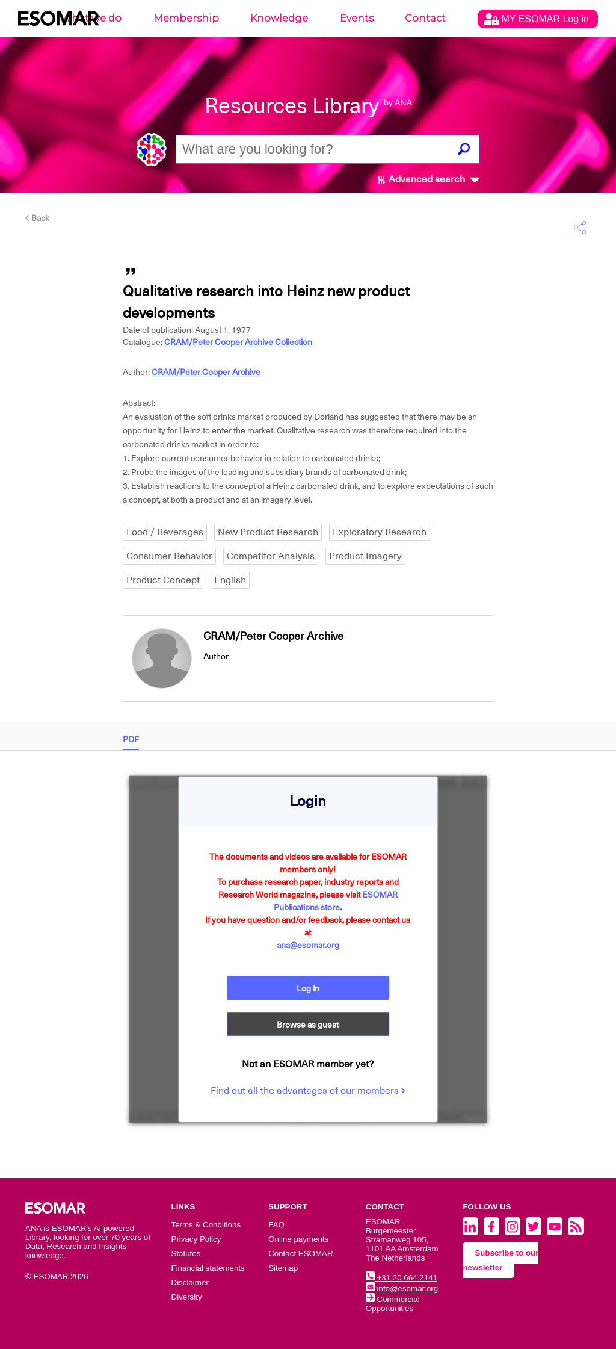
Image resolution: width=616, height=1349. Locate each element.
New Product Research (268, 532)
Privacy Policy (196, 1239)
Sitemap (283, 1268)
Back (37, 217)
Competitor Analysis (271, 556)
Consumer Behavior (169, 556)
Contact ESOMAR (300, 1253)
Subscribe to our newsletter (500, 1260)
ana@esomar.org (308, 945)
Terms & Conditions (206, 1224)
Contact (425, 18)
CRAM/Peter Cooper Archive (206, 372)
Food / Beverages (164, 532)
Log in (308, 988)
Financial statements (208, 1268)
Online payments (298, 1239)
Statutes (186, 1253)
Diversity (186, 1296)
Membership (186, 18)
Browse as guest (308, 1024)
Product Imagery (365, 556)
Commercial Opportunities (393, 1304)
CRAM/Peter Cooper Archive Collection (238, 341)
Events (357, 18)
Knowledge (279, 18)
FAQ (276, 1224)
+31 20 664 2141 (401, 1277)
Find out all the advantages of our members (308, 1091)
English (230, 580)
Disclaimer (190, 1282)
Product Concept (163, 580)
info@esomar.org (402, 1288)
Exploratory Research (380, 532)
